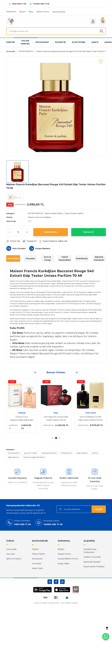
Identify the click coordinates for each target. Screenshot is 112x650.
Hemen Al (88, 232)
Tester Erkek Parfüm (53, 213)
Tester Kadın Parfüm (74, 213)
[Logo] (10, 21)
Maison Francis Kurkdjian (39, 217)
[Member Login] (93, 21)
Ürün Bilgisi (13, 258)
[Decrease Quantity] (9, 232)
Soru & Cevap (47, 258)
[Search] (56, 31)
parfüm (95, 453)
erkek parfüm (66, 453)
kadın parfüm (82, 453)
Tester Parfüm (38, 554)
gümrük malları (30, 453)
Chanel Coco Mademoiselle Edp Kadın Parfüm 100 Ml (21, 418)
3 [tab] (60, 438)
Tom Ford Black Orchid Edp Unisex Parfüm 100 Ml (90, 418)
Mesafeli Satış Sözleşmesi (90, 550)
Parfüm (35, 549)
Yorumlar (30, 258)
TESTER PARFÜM (35, 213)
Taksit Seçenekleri (65, 258)
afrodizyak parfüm (49, 453)
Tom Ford (90, 413)
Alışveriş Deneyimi (99, 258)
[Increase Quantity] (27, 232)
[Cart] (103, 21)
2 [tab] (56, 438)
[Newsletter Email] (81, 509)
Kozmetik (36, 563)
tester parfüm (13, 457)
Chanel (21, 413)
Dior (56, 413)
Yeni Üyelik (11, 549)
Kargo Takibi (63, 563)
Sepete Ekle (50, 232)
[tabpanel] (22, 405)
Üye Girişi (10, 554)
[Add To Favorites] (100, 61)
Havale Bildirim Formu (68, 558)
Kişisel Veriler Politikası (94, 566)
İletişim (61, 549)
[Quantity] (18, 232)
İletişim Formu (64, 554)
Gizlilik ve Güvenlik (92, 557)
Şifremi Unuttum (13, 558)
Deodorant (37, 558)
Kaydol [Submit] (98, 509)
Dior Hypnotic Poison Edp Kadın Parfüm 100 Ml (56, 418)
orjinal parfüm (14, 453)
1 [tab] (53, 438)
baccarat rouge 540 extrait (33, 457)
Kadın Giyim (37, 568)
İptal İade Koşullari (92, 562)
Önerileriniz (82, 258)
